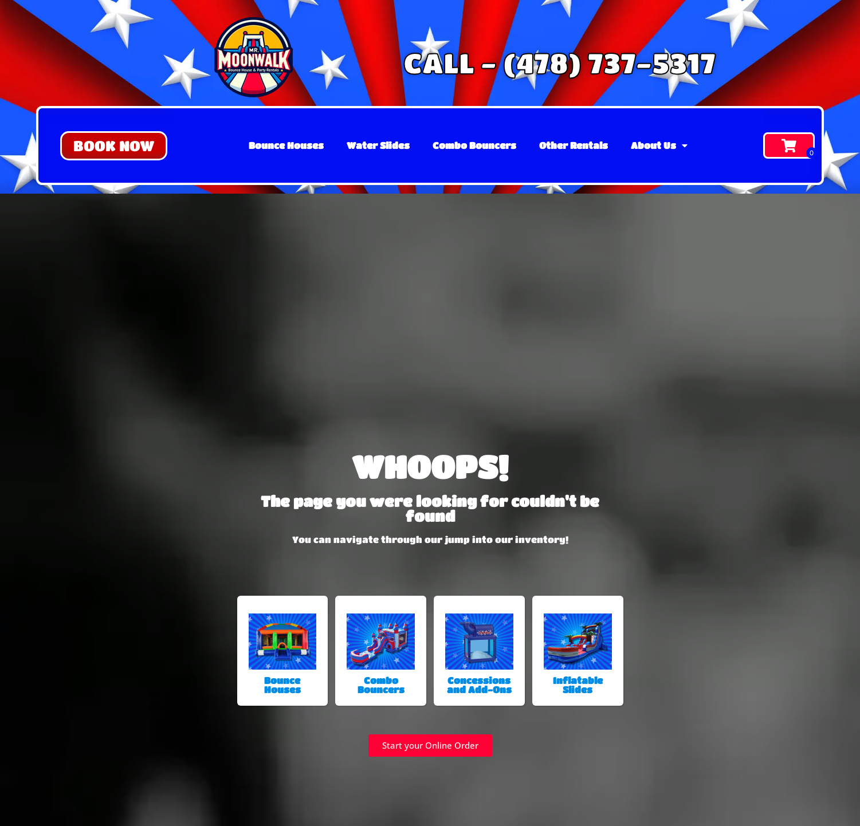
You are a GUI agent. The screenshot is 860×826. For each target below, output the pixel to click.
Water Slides (378, 145)
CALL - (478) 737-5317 (559, 62)
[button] (113, 145)
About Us (659, 145)
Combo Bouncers (474, 145)
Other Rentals (573, 145)
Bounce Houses (286, 145)
